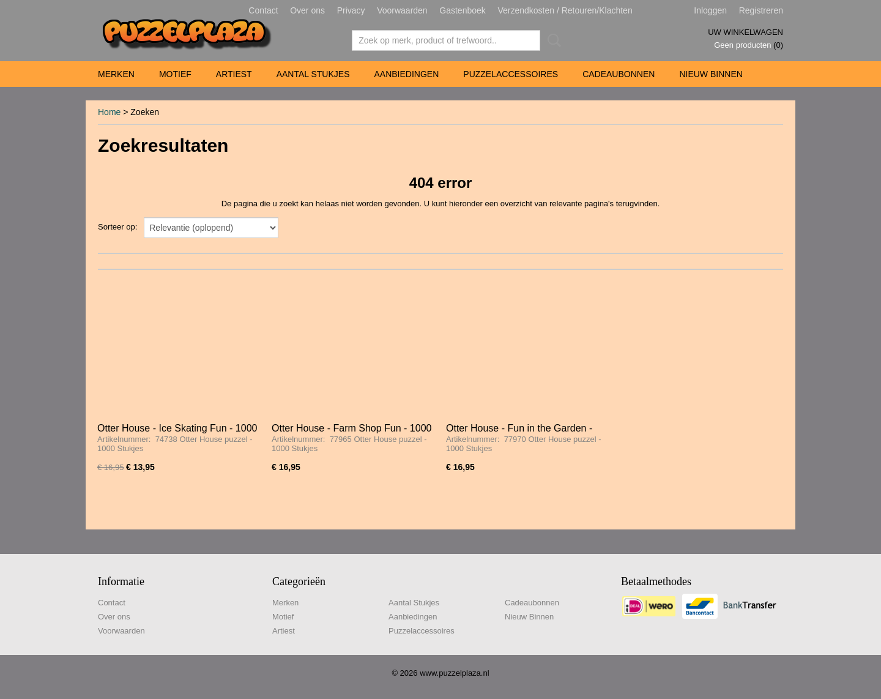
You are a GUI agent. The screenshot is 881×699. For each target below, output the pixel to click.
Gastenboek (462, 10)
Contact (263, 10)
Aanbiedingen (406, 74)
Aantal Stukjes (313, 74)
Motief (175, 74)
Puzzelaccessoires (510, 74)
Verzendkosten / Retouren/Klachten (564, 10)
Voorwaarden (402, 10)
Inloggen (710, 10)
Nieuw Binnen (710, 74)
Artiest (234, 74)
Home (109, 112)
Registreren (761, 10)
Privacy (351, 10)
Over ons (307, 10)
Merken (116, 74)
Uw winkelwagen (745, 32)
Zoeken (552, 40)
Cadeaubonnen (618, 74)
